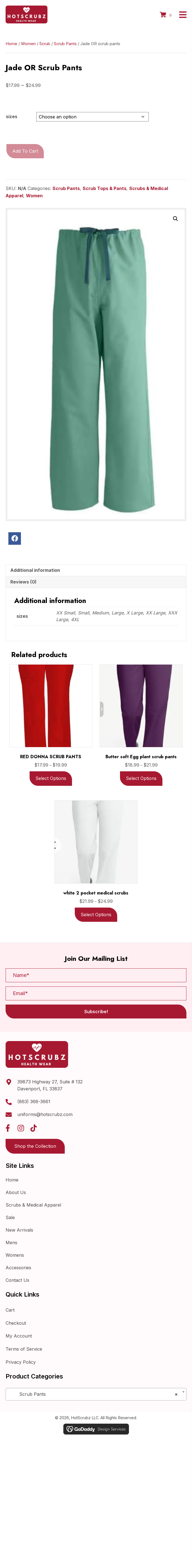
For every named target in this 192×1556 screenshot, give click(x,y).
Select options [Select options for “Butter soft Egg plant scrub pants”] (141, 802)
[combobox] (96, 1418)
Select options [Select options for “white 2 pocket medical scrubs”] (96, 938)
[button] (176, 243)
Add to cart (25, 175)
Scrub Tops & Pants (104, 212)
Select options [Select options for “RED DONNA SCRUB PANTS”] (50, 802)
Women (28, 67)
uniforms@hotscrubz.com (45, 1138)
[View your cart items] (166, 27)
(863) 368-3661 (33, 1125)
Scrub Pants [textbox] (94, 1418)
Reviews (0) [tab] (23, 606)
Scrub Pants (65, 67)
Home (11, 67)
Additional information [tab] (35, 594)
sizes (11, 140)
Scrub (44, 67)
